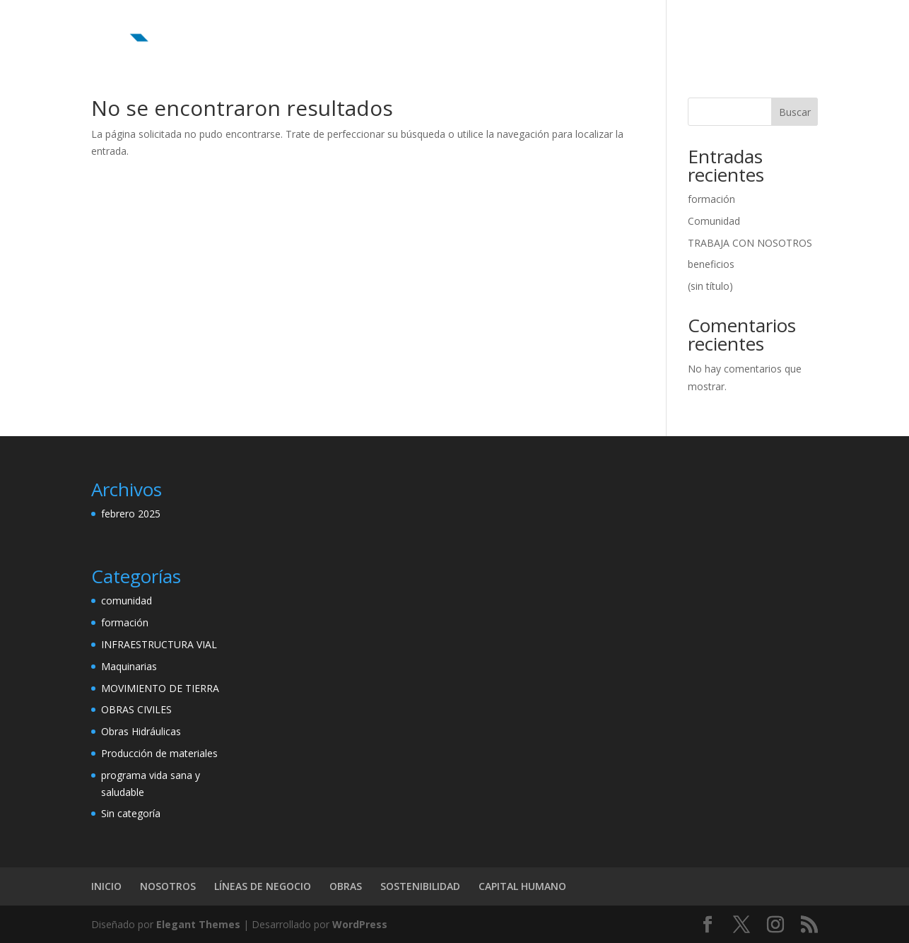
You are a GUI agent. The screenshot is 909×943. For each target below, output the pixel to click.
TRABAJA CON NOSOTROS (750, 243)
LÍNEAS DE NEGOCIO (459, 29)
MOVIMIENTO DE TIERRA (160, 688)
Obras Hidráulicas (141, 731)
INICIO (303, 29)
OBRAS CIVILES (136, 709)
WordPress (359, 924)
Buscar (795, 112)
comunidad (126, 600)
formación (711, 199)
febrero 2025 (130, 513)
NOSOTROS (364, 29)
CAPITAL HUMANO (719, 29)
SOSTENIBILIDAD (617, 29)
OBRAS (542, 29)
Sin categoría (130, 813)
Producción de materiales (159, 753)
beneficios (711, 264)
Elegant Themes (198, 924)
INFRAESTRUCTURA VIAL (159, 644)
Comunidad (714, 221)
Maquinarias (129, 666)
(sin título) (710, 286)
